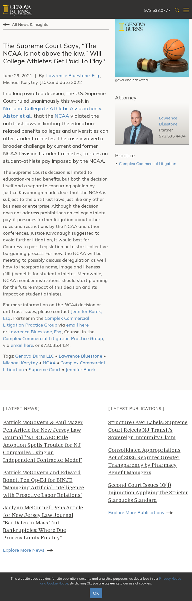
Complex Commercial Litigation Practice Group (53, 338)
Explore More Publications (136, 512)
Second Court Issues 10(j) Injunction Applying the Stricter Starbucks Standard (148, 492)
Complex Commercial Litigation (147, 163)
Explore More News (23, 550)
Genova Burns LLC (34, 356)
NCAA (61, 116)
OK (96, 593)
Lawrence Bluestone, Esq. (73, 75)
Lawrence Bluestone (80, 356)
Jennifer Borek (81, 369)
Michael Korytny (20, 363)
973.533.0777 (157, 10)
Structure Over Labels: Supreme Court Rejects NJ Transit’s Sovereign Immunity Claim (148, 430)
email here (77, 325)
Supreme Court (45, 369)
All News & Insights (30, 24)
